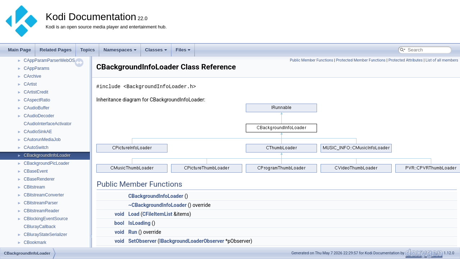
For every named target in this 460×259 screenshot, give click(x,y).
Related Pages (56, 50)
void (119, 214)
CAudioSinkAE (38, 131)
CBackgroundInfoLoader (47, 155)
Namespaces (120, 50)
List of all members (442, 60)
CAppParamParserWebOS (49, 60)
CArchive (32, 76)
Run (132, 232)
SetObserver (142, 241)
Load (133, 214)
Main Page (19, 50)
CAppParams (36, 68)
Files (183, 50)
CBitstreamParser (41, 202)
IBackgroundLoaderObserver (191, 241)
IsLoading (139, 223)
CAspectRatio (37, 100)
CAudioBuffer (36, 107)
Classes (156, 50)
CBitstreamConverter (44, 194)
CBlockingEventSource (46, 218)
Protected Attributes (405, 60)
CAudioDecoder (39, 115)
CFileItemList (157, 214)
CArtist (30, 84)
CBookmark (35, 242)
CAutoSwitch (36, 147)
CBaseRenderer (39, 179)
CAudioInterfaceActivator (48, 123)
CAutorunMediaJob (42, 139)
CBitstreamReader (41, 210)
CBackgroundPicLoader (46, 163)
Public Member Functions (311, 60)
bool (119, 223)
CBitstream (34, 187)
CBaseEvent (36, 171)
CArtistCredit (36, 92)
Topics (87, 50)
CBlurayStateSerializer (45, 234)
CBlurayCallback (40, 226)
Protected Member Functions (361, 60)
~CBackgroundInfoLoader (157, 205)
